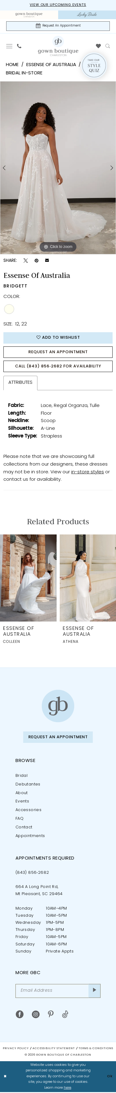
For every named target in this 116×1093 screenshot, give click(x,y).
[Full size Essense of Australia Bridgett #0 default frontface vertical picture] (58, 168)
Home (12, 65)
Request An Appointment (58, 353)
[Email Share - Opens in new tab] (47, 260)
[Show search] (107, 46)
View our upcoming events (58, 5)
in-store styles (87, 473)
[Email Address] (58, 992)
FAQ (19, 820)
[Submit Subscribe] (94, 992)
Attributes (20, 383)
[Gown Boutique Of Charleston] (58, 46)
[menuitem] (29, 14)
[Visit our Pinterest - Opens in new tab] (51, 1015)
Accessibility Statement (53, 1049)
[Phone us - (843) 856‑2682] (19, 46)
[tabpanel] (58, 168)
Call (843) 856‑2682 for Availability (58, 367)
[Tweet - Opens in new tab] (25, 261)
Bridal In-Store (24, 73)
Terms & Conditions (96, 1049)
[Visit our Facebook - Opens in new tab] (19, 1015)
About (21, 794)
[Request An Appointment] (58, 26)
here (67, 1089)
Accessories (28, 811)
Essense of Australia (51, 65)
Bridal (21, 777)
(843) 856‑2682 (32, 874)
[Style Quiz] (94, 66)
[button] (9, 46)
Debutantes (28, 785)
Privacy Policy (16, 1049)
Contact (23, 829)
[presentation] (28, 579)
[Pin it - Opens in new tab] (36, 261)
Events (22, 803)
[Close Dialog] (5, 1078)
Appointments (30, 837)
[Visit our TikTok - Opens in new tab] (65, 1015)
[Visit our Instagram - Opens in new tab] (36, 1015)
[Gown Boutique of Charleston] (58, 707)
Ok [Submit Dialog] (110, 1077)
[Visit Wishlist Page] (98, 46)
